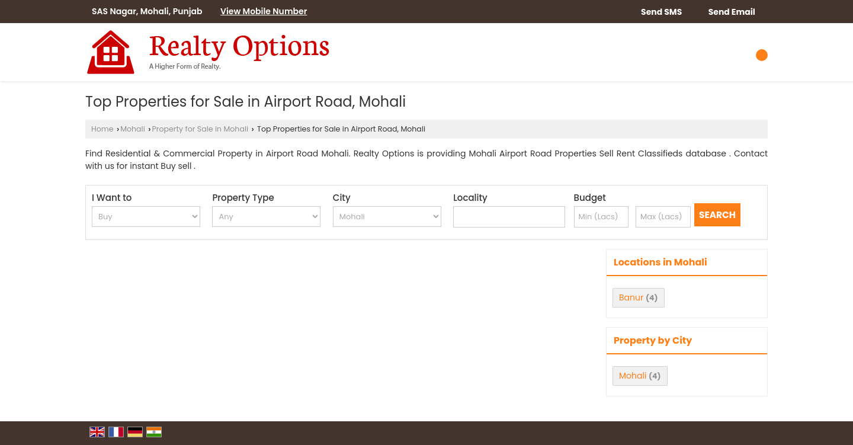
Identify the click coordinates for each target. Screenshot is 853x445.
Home (102, 129)
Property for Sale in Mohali (200, 129)
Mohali (132, 129)
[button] (263, 11)
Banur (631, 297)
